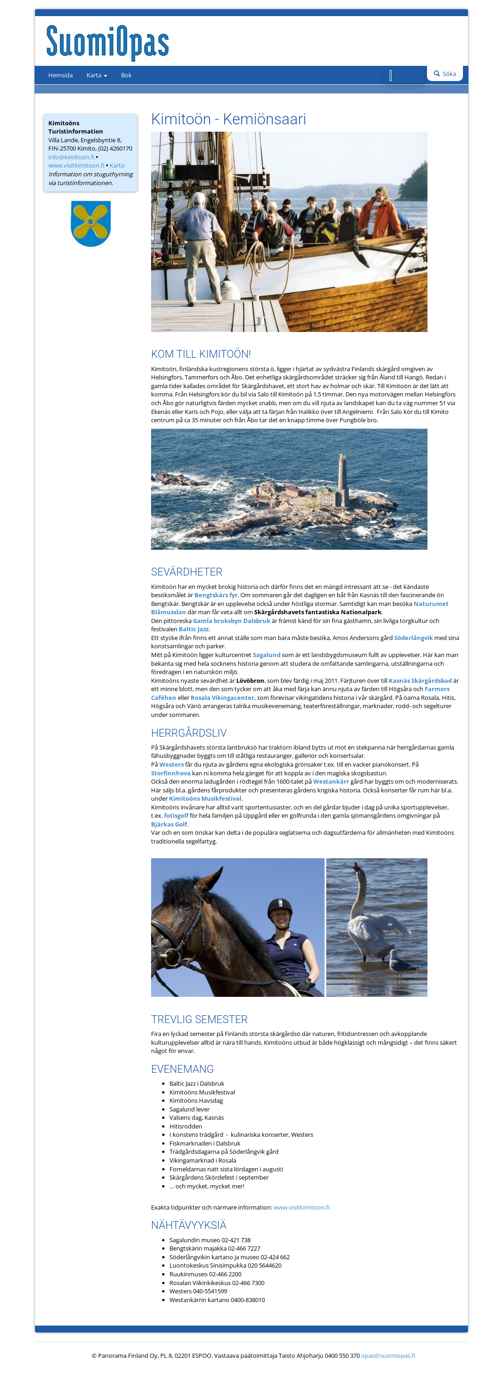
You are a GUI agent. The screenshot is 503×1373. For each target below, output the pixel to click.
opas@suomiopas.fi (388, 1355)
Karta (97, 75)
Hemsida (60, 75)
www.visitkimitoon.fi (76, 165)
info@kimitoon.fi (71, 157)
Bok (126, 75)
